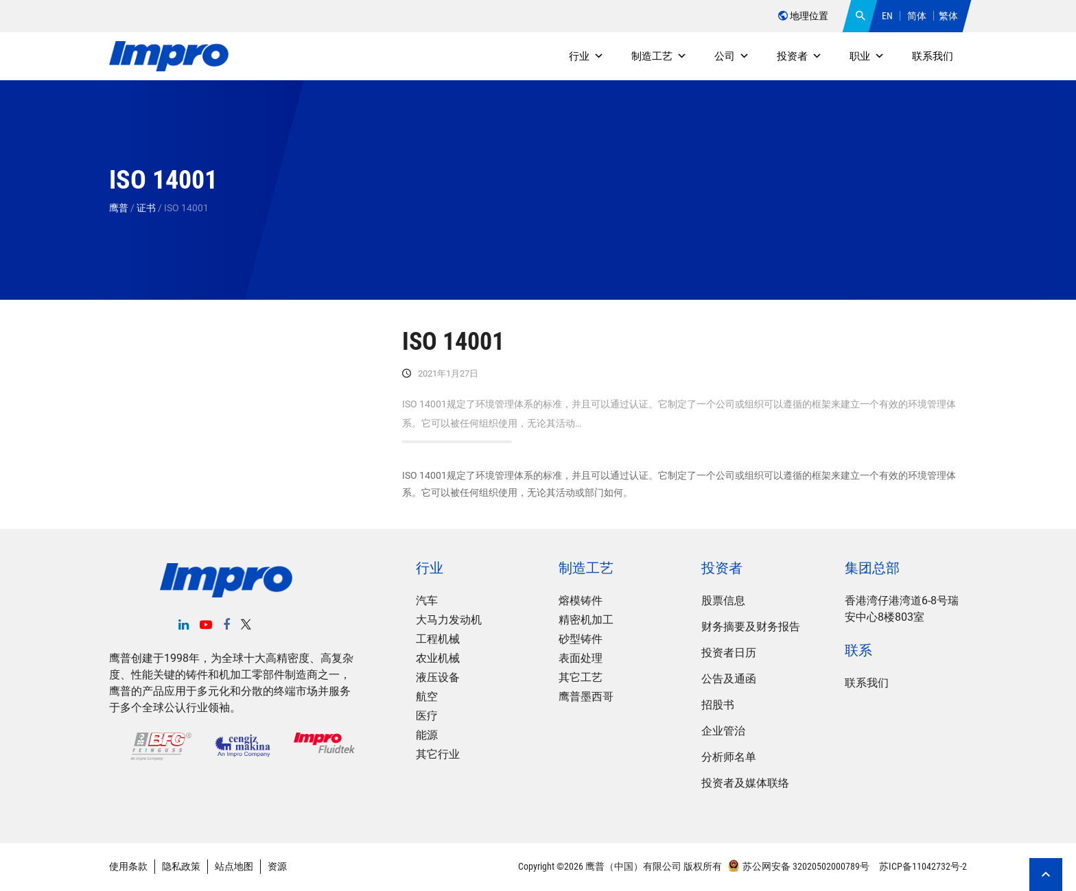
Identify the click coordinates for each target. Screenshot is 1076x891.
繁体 (948, 16)
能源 (427, 734)
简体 (916, 16)
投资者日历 (728, 652)
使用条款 (128, 866)
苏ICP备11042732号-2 (922, 866)
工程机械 (438, 638)
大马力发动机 (449, 619)
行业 (586, 56)
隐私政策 (181, 866)
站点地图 (234, 866)
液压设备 (438, 677)
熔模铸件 (581, 600)
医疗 (427, 715)
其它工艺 (581, 677)
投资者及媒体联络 (745, 782)
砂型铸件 (581, 638)
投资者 (799, 56)
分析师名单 (728, 756)
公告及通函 (728, 678)
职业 (867, 56)
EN (887, 16)
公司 (731, 56)
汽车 (427, 600)
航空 (427, 696)
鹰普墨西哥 (586, 696)
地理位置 (803, 15)
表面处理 (581, 658)
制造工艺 (659, 56)
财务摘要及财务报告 (750, 626)
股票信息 (723, 600)
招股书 (717, 704)
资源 (277, 866)
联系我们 (932, 56)
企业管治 (723, 730)
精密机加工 (586, 619)
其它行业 (438, 754)
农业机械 (438, 658)
